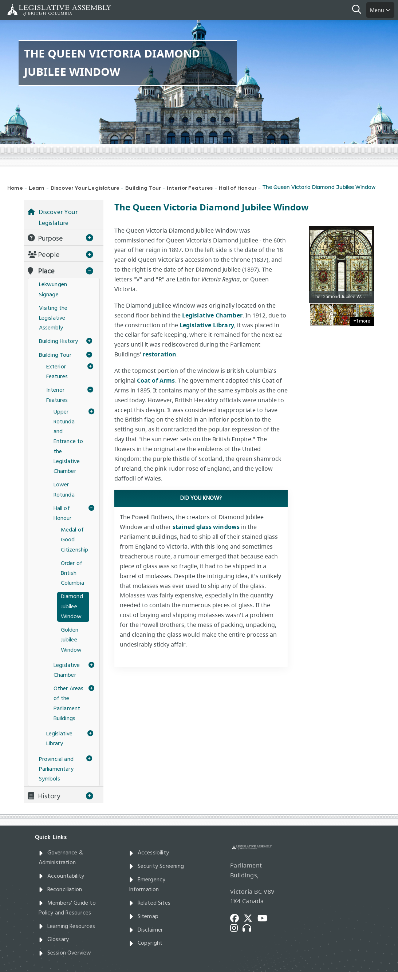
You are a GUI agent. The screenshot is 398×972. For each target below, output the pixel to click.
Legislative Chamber (212, 315)
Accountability (61, 876)
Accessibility (149, 853)
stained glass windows (206, 527)
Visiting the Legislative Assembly (53, 318)
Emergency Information (147, 884)
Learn (37, 188)
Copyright (146, 943)
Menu (380, 10)
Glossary (54, 939)
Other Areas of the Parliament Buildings (69, 703)
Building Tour (143, 188)
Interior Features (190, 188)
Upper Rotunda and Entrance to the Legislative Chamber (68, 441)
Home (15, 188)
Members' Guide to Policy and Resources (67, 908)
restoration (160, 354)
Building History (58, 341)
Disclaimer (146, 930)
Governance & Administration (61, 858)
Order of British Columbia (72, 573)
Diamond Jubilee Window (72, 606)
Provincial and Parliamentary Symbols (56, 769)
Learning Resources (67, 926)
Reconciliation (60, 889)
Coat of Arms (156, 380)
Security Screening (156, 866)
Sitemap (143, 916)
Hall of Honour (238, 188)
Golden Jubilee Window (71, 640)
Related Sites (150, 903)
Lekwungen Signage (53, 289)
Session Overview (65, 953)
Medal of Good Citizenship (74, 539)
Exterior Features (57, 372)
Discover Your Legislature (85, 188)
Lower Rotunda (64, 489)
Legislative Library (207, 325)
